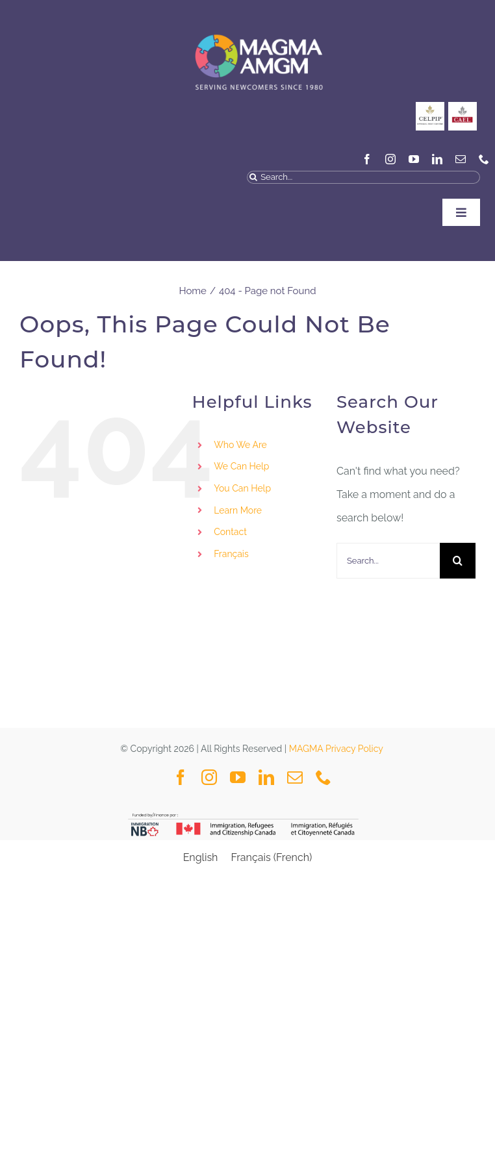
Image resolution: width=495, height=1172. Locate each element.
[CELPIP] (430, 107)
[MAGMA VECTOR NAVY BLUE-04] (258, 22)
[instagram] (390, 159)
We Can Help (241, 466)
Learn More (238, 510)
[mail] (460, 159)
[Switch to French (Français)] (271, 858)
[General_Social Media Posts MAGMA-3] (462, 107)
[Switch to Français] (265, 554)
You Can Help (242, 488)
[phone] (484, 159)
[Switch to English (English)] (201, 858)
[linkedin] (437, 159)
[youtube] (414, 159)
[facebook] (367, 159)
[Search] (253, 177)
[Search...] (363, 177)
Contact (230, 532)
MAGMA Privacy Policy (336, 748)
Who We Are (240, 445)
